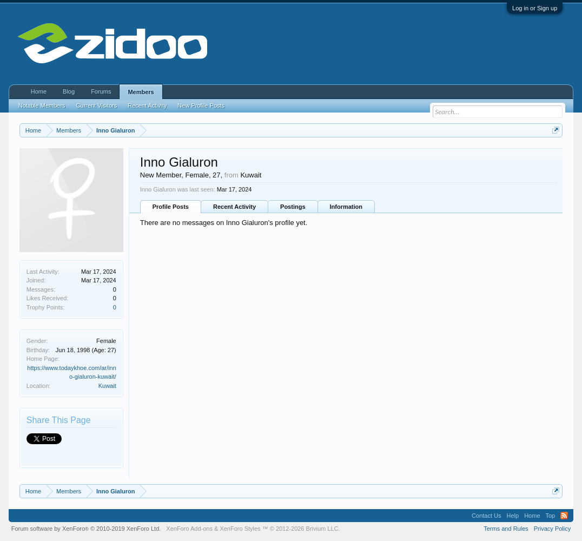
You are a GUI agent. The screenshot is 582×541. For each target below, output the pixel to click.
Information (346, 206)
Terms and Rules (506, 528)
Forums (101, 91)
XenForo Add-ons (189, 528)
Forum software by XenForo (86, 528)
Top (550, 515)
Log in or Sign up (534, 8)
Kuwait (107, 385)
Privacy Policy (552, 528)
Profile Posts (171, 206)
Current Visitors (96, 105)
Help (513, 515)
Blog (69, 91)
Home (39, 91)
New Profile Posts (200, 105)
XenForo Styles (240, 528)
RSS (564, 515)
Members (141, 92)
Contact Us (486, 515)
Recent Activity (234, 206)
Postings (292, 206)
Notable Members (41, 105)
